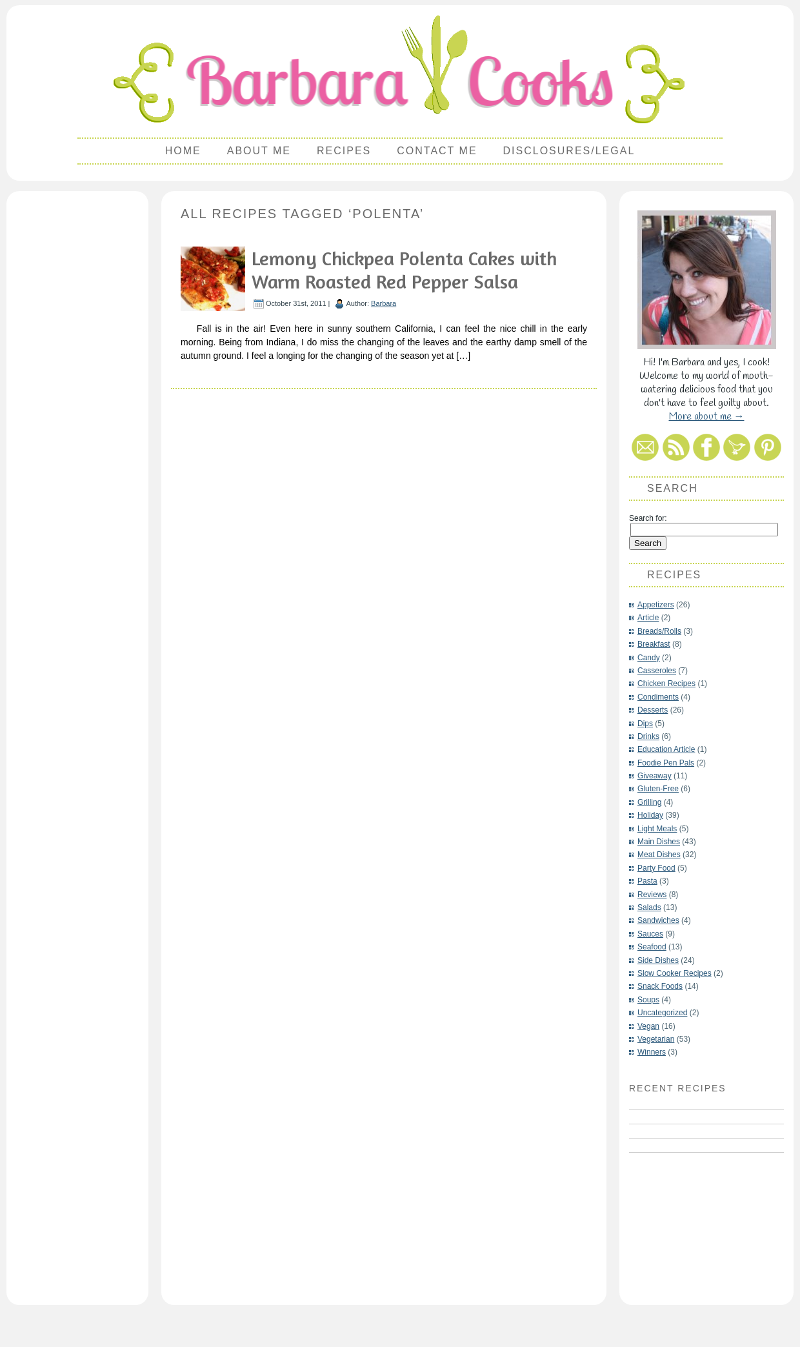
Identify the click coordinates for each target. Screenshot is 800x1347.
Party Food (656, 868)
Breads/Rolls (659, 631)
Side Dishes (658, 960)
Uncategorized (662, 1012)
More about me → (707, 416)
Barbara (383, 303)
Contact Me (437, 150)
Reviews (651, 894)
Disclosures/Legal (569, 150)
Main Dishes (658, 841)
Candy (648, 657)
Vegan (648, 1026)
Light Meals (657, 828)
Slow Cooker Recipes (674, 973)
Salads (649, 907)
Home (183, 150)
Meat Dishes (659, 854)
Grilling (649, 802)
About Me (259, 150)
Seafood (651, 946)
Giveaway (654, 775)
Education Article (666, 749)
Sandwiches (658, 920)
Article (648, 617)
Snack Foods (660, 986)
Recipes (344, 150)
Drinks (648, 736)
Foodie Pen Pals (665, 762)
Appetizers (655, 604)
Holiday (650, 815)
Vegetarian (655, 1039)
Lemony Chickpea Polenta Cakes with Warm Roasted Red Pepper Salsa (404, 270)
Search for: (648, 518)
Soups (648, 999)
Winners (651, 1052)
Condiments (658, 697)
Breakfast (653, 644)
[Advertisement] (77, 391)
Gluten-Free (658, 788)
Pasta (647, 881)
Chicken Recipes (666, 683)
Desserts (652, 709)
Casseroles (656, 670)
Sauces (650, 933)
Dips (645, 723)
